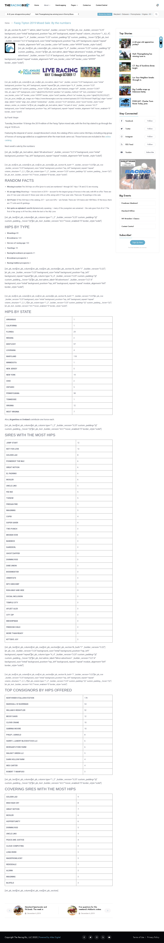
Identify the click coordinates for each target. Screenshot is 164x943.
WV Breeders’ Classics (130, 218)
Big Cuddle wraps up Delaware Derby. (141, 90)
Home (36, 5)
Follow (150, 121)
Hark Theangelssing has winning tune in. (142, 55)
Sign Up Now (137, 242)
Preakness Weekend (130, 203)
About (46, 5)
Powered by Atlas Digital (49, 937)
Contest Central (101, 5)
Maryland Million (128, 211)
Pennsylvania (135, 14)
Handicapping (60, 5)
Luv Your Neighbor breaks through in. (143, 78)
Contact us (87, 5)
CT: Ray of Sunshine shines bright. (143, 66)
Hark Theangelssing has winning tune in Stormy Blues (48, 14)
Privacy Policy (153, 937)
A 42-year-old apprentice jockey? (12, 14)
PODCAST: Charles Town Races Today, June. (142, 102)
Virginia (144, 14)
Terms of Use (138, 937)
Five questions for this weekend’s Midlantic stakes (90, 908)
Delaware (125, 14)
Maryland (117, 14)
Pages (73, 5)
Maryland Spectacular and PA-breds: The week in (36, 908)
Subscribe (150, 152)
